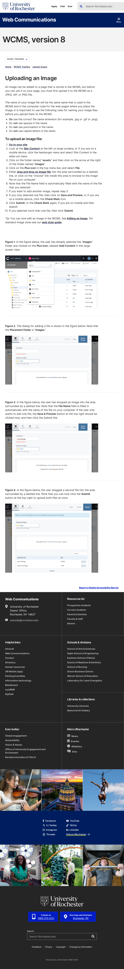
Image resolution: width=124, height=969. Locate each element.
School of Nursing (77, 666)
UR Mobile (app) (14, 671)
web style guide (52, 222)
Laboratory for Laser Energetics (84, 680)
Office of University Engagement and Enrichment (25, 751)
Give (70, 6)
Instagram (50, 829)
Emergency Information (81, 946)
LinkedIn (72, 829)
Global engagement (16, 735)
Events (73, 741)
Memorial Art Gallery (78, 710)
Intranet (9, 648)
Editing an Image (77, 218)
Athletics (74, 746)
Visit (62, 6)
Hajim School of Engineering (82, 653)
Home (8, 66)
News (72, 736)
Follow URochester (78, 834)
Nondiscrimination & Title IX (20, 757)
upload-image (39, 66)
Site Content (32, 148)
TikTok (71, 825)
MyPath (9, 694)
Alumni (71, 623)
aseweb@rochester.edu (24, 620)
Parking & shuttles (15, 675)
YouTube (72, 820)
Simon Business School (80, 671)
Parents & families (77, 614)
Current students (76, 609)
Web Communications (29, 19)
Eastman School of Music (81, 657)
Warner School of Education (82, 675)
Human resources (15, 666)
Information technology (18, 680)
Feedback (36, 946)
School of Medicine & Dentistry (84, 662)
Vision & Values (13, 744)
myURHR (10, 689)
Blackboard (11, 685)
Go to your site (18, 144)
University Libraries (78, 705)
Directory (10, 662)
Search (30, 931)
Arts (72, 751)
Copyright (61, 946)
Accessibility (12, 740)
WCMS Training (17, 59)
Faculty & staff (75, 618)
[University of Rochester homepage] (19, 6)
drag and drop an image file (34, 172)
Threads (49, 834)
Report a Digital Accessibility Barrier (99, 587)
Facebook (49, 820)
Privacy (48, 946)
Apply (54, 6)
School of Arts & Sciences (81, 648)
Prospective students (79, 605)
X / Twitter (50, 825)
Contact (9, 657)
